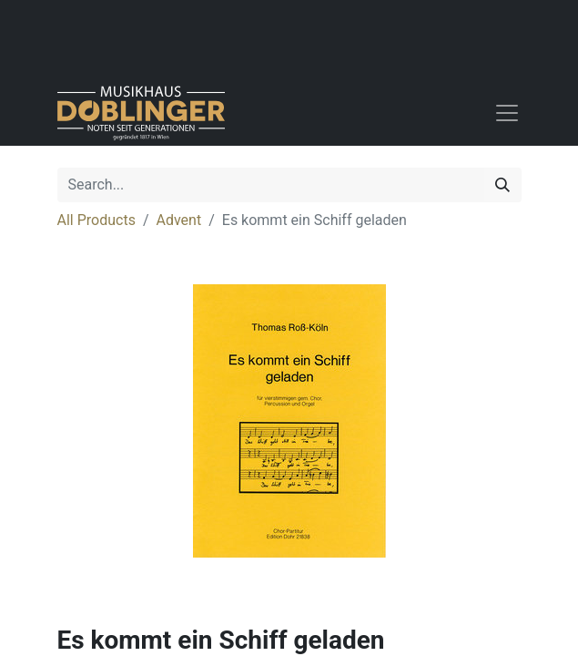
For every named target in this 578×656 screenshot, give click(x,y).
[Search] (502, 185)
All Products (96, 220)
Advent (179, 220)
